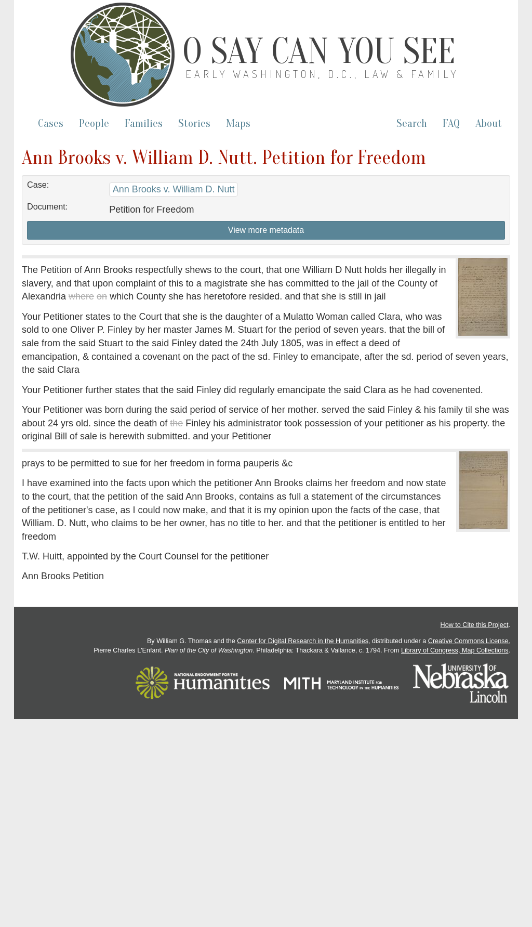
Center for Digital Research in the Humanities (302, 641)
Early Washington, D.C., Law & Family (322, 74)
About (488, 123)
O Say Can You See (318, 51)
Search (411, 123)
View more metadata (266, 230)
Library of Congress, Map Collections (455, 650)
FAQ (451, 123)
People (94, 123)
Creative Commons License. (469, 641)
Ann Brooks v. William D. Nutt (174, 189)
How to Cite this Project (475, 625)
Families (144, 123)
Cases (50, 123)
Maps (238, 123)
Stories (194, 123)
